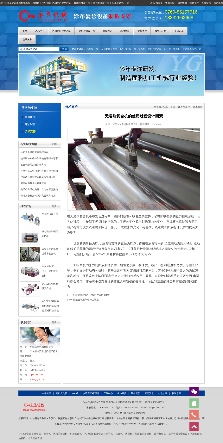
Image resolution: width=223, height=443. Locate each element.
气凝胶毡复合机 (50, 214)
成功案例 (125, 31)
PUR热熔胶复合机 (61, 31)
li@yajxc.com (36, 374)
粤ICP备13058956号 (155, 402)
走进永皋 (179, 31)
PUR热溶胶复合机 (61, 3)
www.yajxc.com (37, 379)
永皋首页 (46, 393)
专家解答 (30, 124)
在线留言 (206, 3)
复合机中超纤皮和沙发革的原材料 (93, 295)
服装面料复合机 (82, 3)
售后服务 (30, 117)
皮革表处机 (118, 3)
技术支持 (30, 131)
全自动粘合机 (35, 438)
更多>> (55, 144)
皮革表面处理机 (91, 393)
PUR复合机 (76, 433)
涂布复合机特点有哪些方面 (34, 152)
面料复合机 (61, 393)
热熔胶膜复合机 (87, 31)
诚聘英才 (194, 3)
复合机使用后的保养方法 (33, 164)
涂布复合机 (160, 433)
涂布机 (176, 49)
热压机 (128, 433)
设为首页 (157, 3)
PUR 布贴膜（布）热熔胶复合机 (50, 271)
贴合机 (167, 49)
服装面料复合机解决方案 (33, 183)
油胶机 (21, 438)
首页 (24, 31)
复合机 (141, 49)
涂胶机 (109, 433)
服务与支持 (160, 31)
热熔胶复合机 (155, 49)
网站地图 (182, 3)
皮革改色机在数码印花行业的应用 (38, 177)
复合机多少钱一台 (192, 49)
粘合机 (119, 433)
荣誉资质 (142, 31)
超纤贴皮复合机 (128, 49)
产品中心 (39, 31)
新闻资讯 (107, 31)
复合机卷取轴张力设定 (87, 299)
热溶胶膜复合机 (101, 3)
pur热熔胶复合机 (109, 49)
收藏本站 (170, 3)
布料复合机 (92, 49)
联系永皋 (218, 3)
